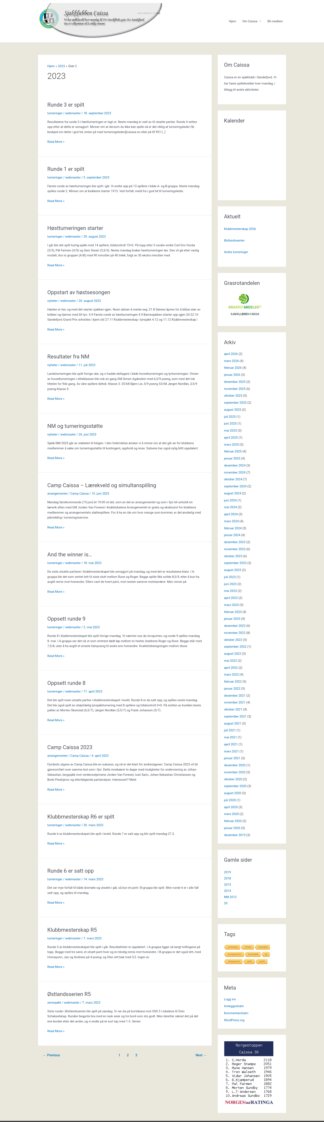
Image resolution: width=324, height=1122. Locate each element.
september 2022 (235, 646)
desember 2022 (234, 626)
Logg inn (230, 999)
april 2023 (231, 598)
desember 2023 (234, 542)
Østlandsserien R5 (69, 994)
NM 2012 (230, 897)
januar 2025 (232, 458)
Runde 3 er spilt (65, 105)
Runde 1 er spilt (65, 169)
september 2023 (235, 563)
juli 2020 (230, 800)
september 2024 (235, 486)
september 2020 (235, 786)
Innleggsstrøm (234, 1006)
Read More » (55, 141)
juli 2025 (230, 417)
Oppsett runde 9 (66, 619)
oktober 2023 (233, 556)
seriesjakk (54, 1002)
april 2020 (231, 807)
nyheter (52, 301)
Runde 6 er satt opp (70, 871)
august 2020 (232, 793)
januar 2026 (232, 375)
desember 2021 (234, 695)
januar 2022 (232, 688)
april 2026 (231, 354)
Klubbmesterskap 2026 (240, 229)
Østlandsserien (234, 240)
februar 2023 (233, 612)
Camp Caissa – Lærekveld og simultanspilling (101, 485)
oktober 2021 (233, 709)
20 (226, 903)
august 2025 (232, 410)
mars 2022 (231, 674)
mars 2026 (231, 361)
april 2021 (231, 744)
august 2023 (232, 570)
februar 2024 (233, 528)
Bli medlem (275, 21)
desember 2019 (234, 835)
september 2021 (235, 716)
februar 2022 (233, 681)
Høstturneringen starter (75, 228)
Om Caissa (249, 21)
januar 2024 (232, 535)
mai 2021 (230, 737)
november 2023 (234, 549)
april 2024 (231, 514)
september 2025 (235, 403)
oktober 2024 (233, 479)
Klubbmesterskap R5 (72, 930)
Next (201, 1055)
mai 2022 (230, 661)
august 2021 (232, 723)
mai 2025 (230, 430)
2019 (227, 872)
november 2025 (234, 389)
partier (262, 961)
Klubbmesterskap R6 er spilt (80, 817)
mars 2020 (231, 814)
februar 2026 (233, 368)
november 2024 (234, 472)
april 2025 (231, 437)
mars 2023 (231, 605)
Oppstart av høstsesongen (78, 292)
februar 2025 (233, 451)
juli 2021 (230, 730)
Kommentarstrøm (236, 1013)
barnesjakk (253, 954)
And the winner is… (69, 554)
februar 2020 (233, 821)
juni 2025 (230, 423)
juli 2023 (230, 577)
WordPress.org (234, 1020)
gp (266, 954)
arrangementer (57, 493)
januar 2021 (232, 758)
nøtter (249, 961)
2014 (227, 891)
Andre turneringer (236, 252)
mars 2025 (231, 444)
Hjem (232, 21)
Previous (51, 1055)
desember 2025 (234, 382)
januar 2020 (232, 828)
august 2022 (232, 654)
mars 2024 (231, 521)
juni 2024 (230, 500)
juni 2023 (230, 584)
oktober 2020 (233, 779)
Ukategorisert (234, 961)
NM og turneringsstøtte (75, 426)
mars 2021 (231, 751)
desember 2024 (234, 465)
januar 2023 (232, 619)
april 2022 (231, 668)
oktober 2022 (233, 640)
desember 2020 (234, 765)
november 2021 (234, 702)
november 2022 (234, 633)
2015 (227, 884)
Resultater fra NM (68, 356)
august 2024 (232, 493)
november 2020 (234, 772)
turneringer (54, 113)
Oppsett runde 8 (66, 683)
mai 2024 (230, 507)
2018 (227, 878)
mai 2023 (230, 591)
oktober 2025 (233, 395)
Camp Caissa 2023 (69, 747)
